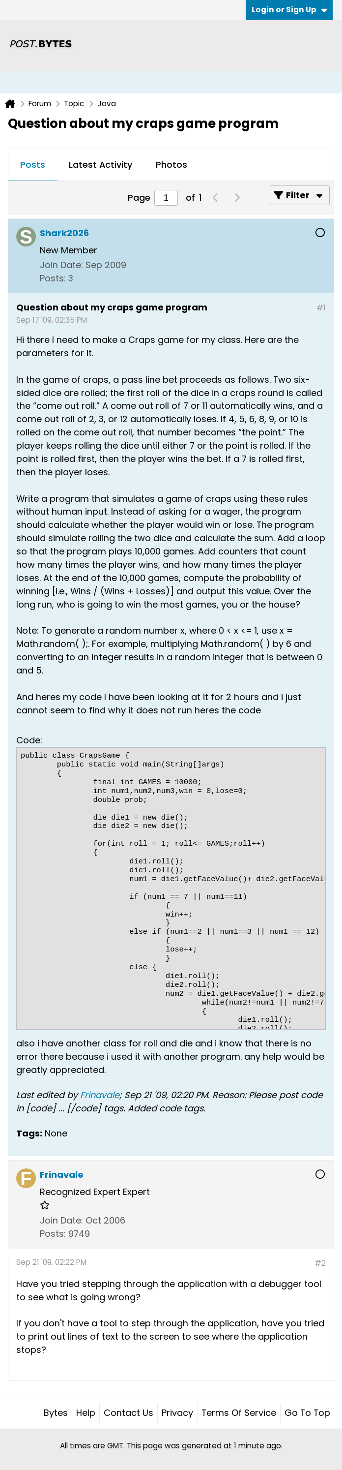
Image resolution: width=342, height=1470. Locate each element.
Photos (171, 164)
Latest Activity (100, 164)
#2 (320, 1263)
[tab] (32, 165)
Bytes (56, 1413)
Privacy (177, 1413)
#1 (321, 308)
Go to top (307, 1413)
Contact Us (128, 1413)
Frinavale (99, 1095)
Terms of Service (238, 1413)
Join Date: (61, 265)
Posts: (53, 278)
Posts (32, 164)
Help (85, 1413)
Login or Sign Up (289, 9)
